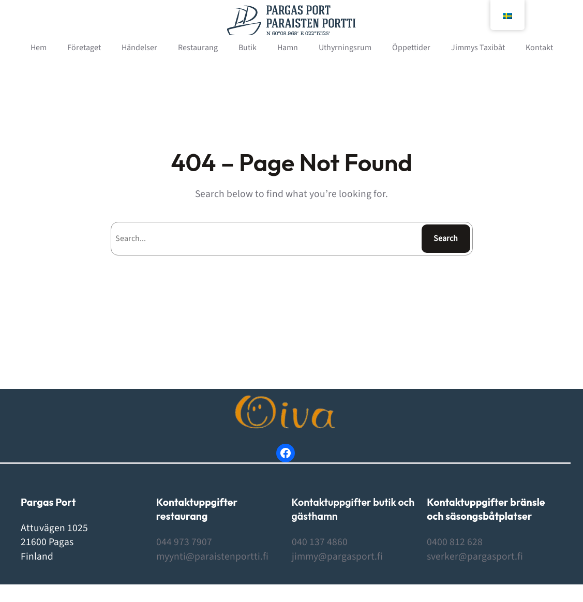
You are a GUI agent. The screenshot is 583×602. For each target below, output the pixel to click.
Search (445, 238)
